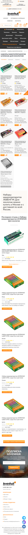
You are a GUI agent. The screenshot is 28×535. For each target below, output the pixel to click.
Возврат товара (7, 499)
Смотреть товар (7, 266)
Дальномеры (9, 35)
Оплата (5, 496)
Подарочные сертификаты (14, 47)
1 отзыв (3, 83)
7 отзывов (18, 83)
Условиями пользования (19, 472)
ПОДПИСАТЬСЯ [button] (14, 467)
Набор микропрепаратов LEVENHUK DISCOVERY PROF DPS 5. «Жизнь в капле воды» (13, 251)
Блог (5, 517)
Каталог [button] (5, 18)
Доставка (6, 494)
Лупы (16, 38)
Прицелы (21, 32)
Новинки (10, 20)
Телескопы (6, 32)
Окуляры (5, 41)
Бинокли (14, 32)
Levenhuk (11, 2)
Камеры (23, 41)
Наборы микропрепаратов (9, 44)
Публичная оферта (8, 509)
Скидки (5, 519)
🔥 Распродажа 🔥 (9, 29)
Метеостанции (14, 41)
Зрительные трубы (7, 38)
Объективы (23, 38)
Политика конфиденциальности (11, 521)
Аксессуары (22, 44)
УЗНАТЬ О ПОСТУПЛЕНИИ (6, 186)
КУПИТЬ (2, 93)
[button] (7, 5)
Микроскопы (20, 29)
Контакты (18, 20)
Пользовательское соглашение (11, 511)
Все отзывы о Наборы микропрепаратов (14, 441)
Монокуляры (18, 35)
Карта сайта (7, 506)
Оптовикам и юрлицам (18, 18)
